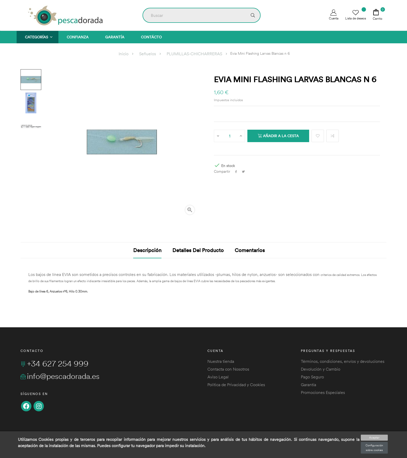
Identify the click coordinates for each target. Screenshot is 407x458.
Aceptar (374, 437)
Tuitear (243, 171)
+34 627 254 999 (55, 364)
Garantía (308, 384)
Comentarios (250, 250)
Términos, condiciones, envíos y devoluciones (342, 361)
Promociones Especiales (323, 392)
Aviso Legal (218, 376)
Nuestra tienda (220, 361)
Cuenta (333, 15)
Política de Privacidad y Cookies (236, 384)
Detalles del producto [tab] (198, 250)
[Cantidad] (230, 136)
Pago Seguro (312, 376)
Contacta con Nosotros (228, 369)
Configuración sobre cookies (374, 447)
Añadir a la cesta (278, 136)
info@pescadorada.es (60, 376)
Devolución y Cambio (320, 369)
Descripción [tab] (147, 250)
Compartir (236, 171)
